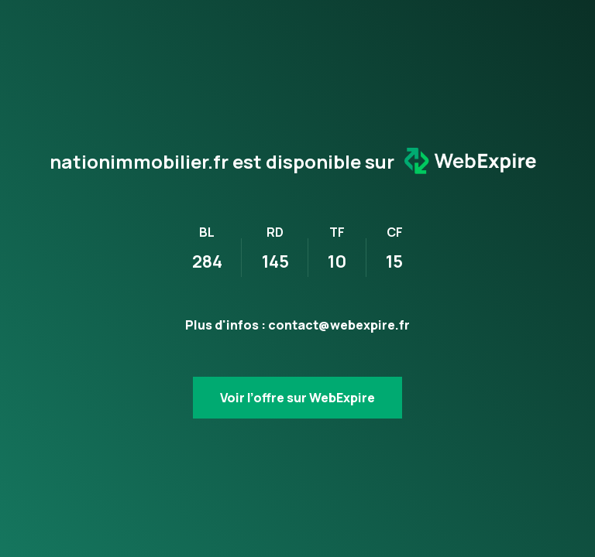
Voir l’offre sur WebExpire (297, 397)
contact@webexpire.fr (339, 324)
